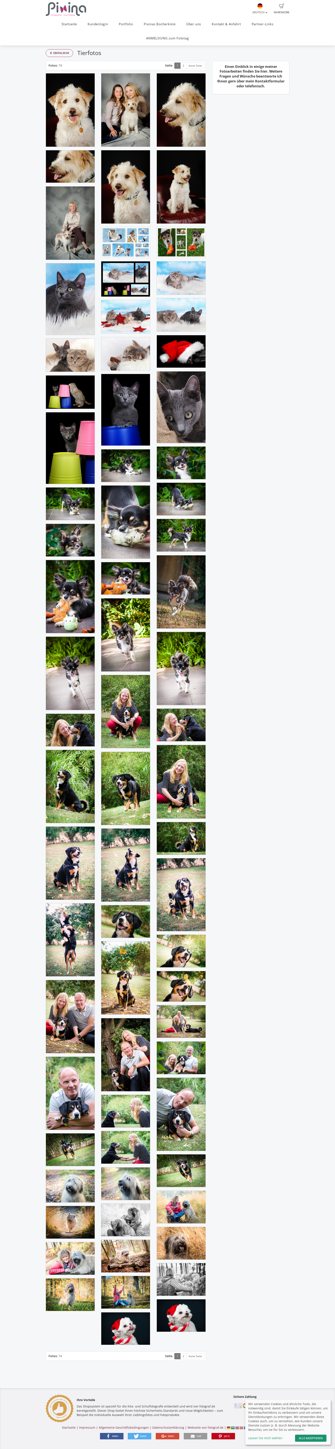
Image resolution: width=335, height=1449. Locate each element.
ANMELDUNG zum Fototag (167, 38)
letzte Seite (195, 65)
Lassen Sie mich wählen (265, 1438)
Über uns (193, 24)
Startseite (69, 24)
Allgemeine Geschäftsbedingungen (124, 1427)
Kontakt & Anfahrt (226, 24)
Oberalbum (59, 53)
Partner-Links (262, 24)
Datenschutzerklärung (168, 1427)
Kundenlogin (98, 24)
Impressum (87, 1427)
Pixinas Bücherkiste (160, 24)
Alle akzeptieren (311, 1438)
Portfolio (126, 24)
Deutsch (260, 8)
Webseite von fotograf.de (205, 1427)
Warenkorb (281, 8)
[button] (111, 1436)
